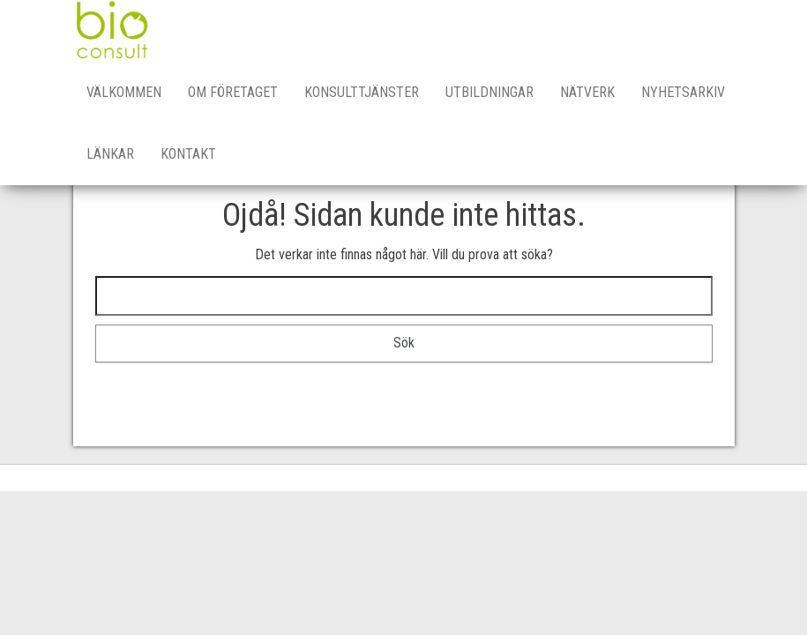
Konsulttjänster (361, 92)
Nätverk (587, 92)
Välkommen (123, 92)
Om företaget (233, 92)
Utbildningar (489, 92)
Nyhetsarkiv (683, 92)
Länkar (110, 154)
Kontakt (188, 154)
